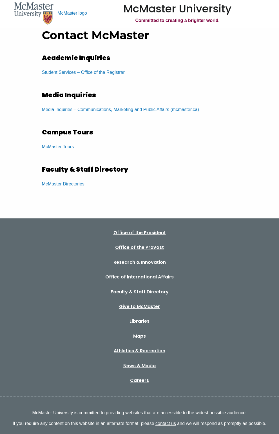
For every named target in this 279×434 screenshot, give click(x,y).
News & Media (139, 365)
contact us (165, 423)
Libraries (139, 321)
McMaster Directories (63, 183)
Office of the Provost (139, 247)
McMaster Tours (58, 146)
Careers (139, 380)
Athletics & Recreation (139, 350)
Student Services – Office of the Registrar (83, 72)
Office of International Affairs (139, 277)
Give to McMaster (139, 306)
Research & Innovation (139, 262)
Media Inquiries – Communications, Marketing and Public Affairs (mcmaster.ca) (120, 109)
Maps (139, 336)
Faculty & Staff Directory (140, 292)
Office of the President (139, 232)
